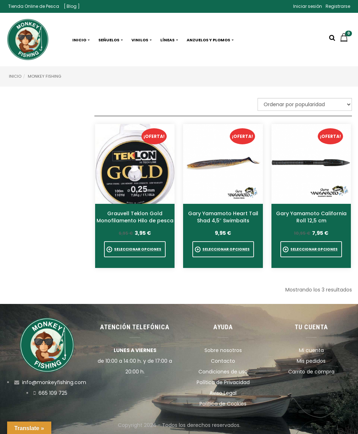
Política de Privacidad (223, 382)
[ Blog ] (72, 6)
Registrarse (338, 6)
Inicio (81, 40)
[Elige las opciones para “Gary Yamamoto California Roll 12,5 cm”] (311, 249)
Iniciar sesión (307, 6)
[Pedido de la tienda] (305, 104)
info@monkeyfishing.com (54, 382)
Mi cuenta (311, 350)
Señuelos (110, 40)
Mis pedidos (311, 361)
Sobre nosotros (223, 350)
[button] (346, 39)
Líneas (169, 40)
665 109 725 (52, 393)
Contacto (223, 361)
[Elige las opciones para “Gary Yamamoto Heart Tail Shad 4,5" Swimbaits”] (223, 249)
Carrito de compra (311, 371)
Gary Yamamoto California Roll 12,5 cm (311, 217)
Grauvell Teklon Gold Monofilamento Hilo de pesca (135, 217)
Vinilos (141, 40)
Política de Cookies (223, 403)
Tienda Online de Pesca (33, 6)
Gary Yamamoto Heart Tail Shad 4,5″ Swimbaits (223, 217)
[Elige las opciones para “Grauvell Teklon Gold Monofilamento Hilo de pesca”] (135, 249)
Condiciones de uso (223, 371)
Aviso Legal (223, 393)
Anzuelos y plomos (210, 40)
